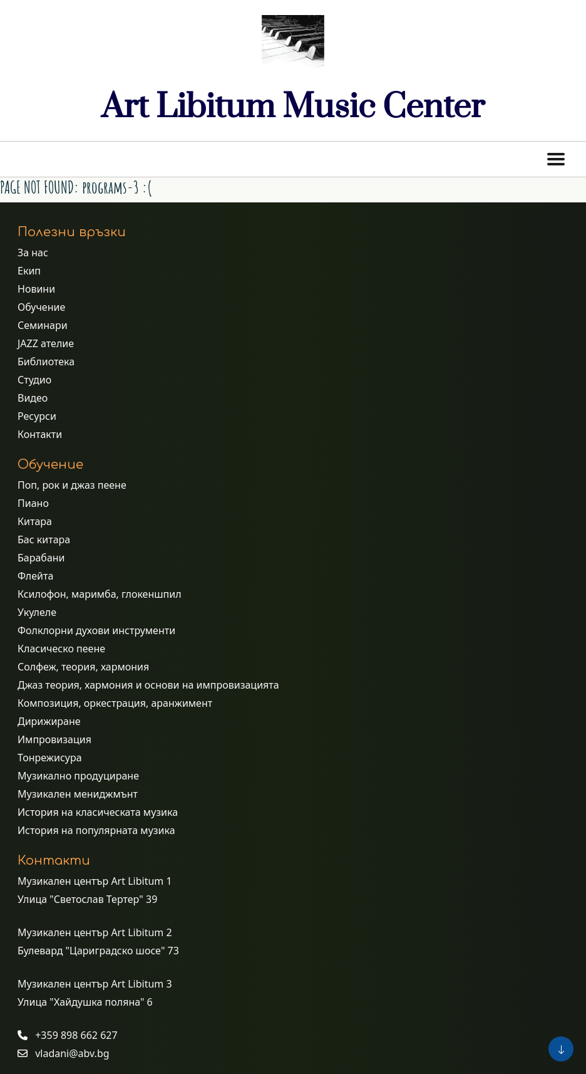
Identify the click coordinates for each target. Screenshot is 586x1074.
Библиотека (46, 361)
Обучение (41, 307)
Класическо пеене (61, 648)
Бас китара (44, 539)
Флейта (35, 576)
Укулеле (37, 612)
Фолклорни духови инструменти (96, 630)
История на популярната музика (96, 830)
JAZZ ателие (46, 343)
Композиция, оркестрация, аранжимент (115, 703)
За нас (33, 252)
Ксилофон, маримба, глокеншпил (100, 594)
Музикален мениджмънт (78, 794)
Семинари (43, 325)
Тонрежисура (50, 757)
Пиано (33, 503)
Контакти (40, 434)
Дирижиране (49, 721)
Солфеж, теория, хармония (83, 667)
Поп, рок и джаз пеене (72, 485)
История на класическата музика (98, 812)
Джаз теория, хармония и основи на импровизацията (148, 685)
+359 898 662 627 (76, 1035)
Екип (29, 271)
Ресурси (37, 416)
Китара (35, 521)
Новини (36, 289)
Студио (34, 380)
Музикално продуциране (78, 776)
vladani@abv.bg (72, 1053)
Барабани (41, 558)
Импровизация (54, 739)
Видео (33, 398)
